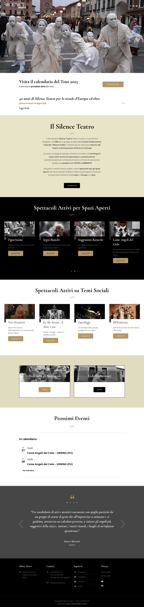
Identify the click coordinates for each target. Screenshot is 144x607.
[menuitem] (116, 16)
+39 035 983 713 (56, 569)
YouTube (81, 579)
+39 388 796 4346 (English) (60, 575)
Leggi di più (24, 108)
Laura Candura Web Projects (76, 601)
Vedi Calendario (28, 471)
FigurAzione (15, 240)
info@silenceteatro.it (57, 580)
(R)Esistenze (120, 323)
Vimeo (80, 583)
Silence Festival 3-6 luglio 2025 (32, 103)
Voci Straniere (16, 323)
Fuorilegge (84, 323)
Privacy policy (106, 569)
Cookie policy (106, 573)
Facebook (81, 569)
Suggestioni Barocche (90, 240)
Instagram (82, 574)
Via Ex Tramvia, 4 (27, 572)
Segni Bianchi (51, 240)
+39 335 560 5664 (56, 572)
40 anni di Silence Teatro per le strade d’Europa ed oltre (59, 98)
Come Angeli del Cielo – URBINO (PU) (50, 453)
